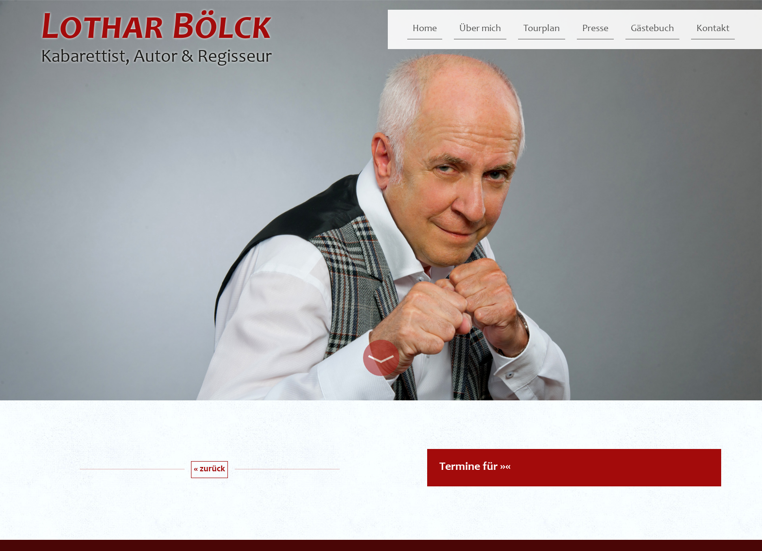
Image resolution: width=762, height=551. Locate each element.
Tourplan (541, 29)
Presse (595, 29)
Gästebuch (652, 29)
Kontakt (712, 29)
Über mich (480, 29)
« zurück (209, 469)
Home (425, 29)
